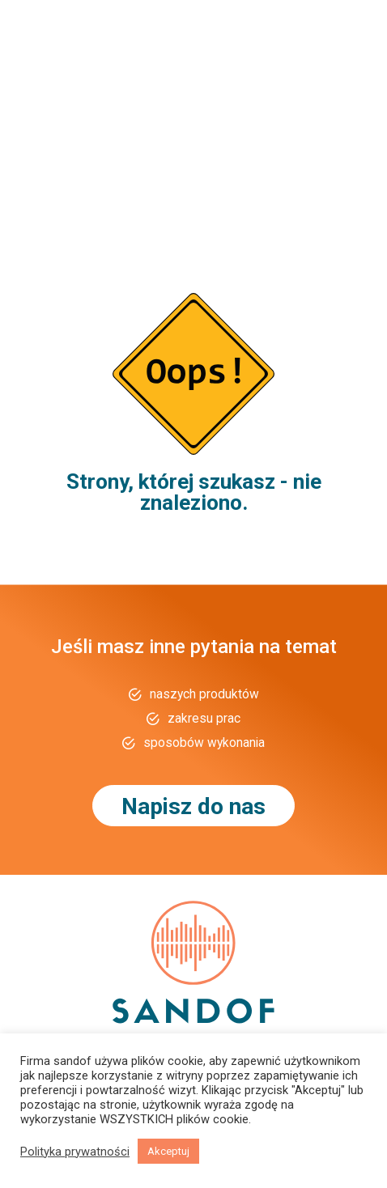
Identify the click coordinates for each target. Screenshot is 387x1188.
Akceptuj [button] (168, 1151)
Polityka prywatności (75, 1151)
